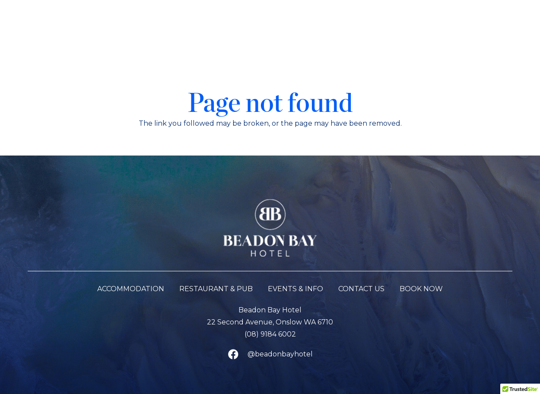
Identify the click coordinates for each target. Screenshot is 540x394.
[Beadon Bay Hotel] (270, 30)
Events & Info (295, 289)
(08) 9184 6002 (270, 334)
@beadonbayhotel (280, 354)
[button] (24, 29)
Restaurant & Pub (216, 289)
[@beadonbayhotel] (237, 354)
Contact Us (361, 289)
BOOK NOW (421, 289)
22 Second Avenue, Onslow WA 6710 (270, 322)
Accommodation (130, 289)
